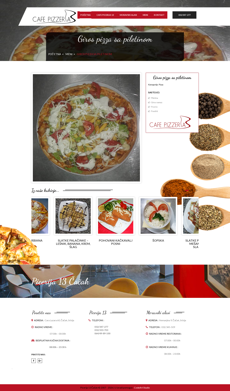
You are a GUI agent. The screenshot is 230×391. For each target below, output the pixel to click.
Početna (85, 15)
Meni (145, 15)
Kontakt (159, 15)
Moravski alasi (128, 15)
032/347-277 (184, 15)
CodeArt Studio (142, 387)
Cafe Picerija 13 (105, 15)
